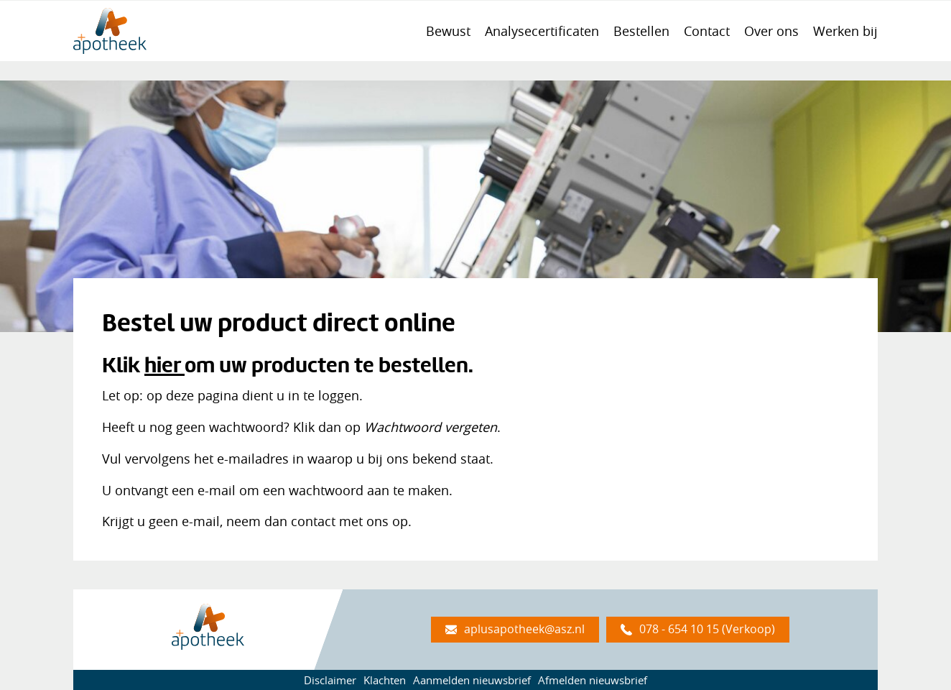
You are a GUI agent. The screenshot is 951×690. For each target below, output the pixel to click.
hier (162, 365)
